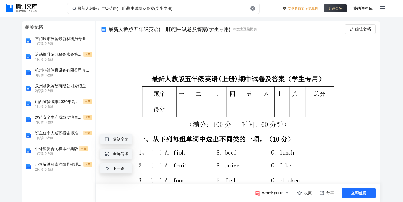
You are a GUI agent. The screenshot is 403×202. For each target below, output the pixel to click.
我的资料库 (363, 8)
